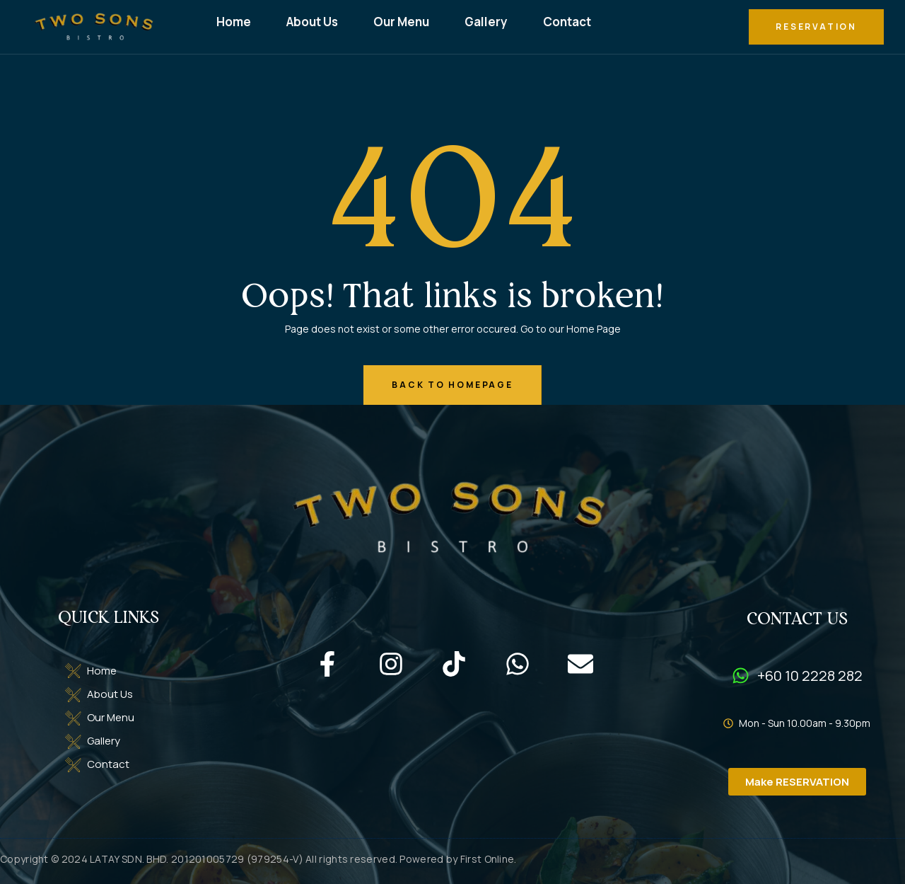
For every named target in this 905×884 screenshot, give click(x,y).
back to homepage (452, 385)
